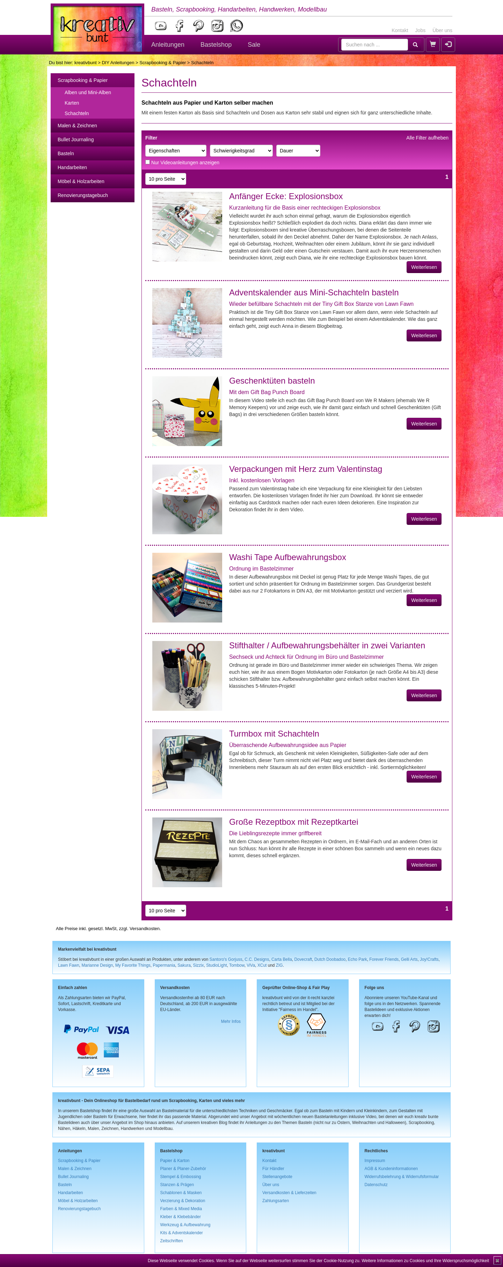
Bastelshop (216, 44)
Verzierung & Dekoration (182, 1200)
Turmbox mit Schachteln (274, 733)
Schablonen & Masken (181, 1192)
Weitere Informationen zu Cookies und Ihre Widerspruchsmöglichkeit (425, 1260)
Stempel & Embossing (180, 1176)
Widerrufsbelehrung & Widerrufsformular (402, 1176)
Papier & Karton (175, 1160)
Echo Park (357, 959)
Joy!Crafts (429, 959)
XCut (262, 965)
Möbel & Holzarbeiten (81, 181)
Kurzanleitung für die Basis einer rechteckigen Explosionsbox (304, 208)
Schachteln (77, 113)
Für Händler (273, 1168)
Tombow (237, 965)
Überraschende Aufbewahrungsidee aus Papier (287, 745)
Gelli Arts (409, 959)
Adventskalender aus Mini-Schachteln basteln (314, 292)
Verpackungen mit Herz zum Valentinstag (305, 469)
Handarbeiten (72, 167)
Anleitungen (167, 44)
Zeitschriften (171, 1240)
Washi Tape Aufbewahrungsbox (287, 557)
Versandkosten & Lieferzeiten (289, 1192)
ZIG (279, 965)
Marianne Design (97, 965)
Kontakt (400, 30)
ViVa (251, 965)
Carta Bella (281, 959)
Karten (72, 103)
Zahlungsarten (275, 1200)
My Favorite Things (133, 965)
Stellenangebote (277, 1176)
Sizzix (198, 965)
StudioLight (216, 965)
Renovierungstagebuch (83, 195)
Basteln (66, 153)
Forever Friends (384, 959)
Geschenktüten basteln (272, 380)
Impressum (375, 1160)
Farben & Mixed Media (181, 1208)
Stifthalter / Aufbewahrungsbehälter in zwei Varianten (327, 645)
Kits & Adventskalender (181, 1232)
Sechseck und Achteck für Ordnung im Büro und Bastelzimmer (306, 657)
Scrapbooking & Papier (162, 62)
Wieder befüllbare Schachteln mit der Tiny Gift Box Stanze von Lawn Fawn (321, 304)
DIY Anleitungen (118, 62)
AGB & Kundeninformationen (391, 1168)
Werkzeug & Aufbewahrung (185, 1224)
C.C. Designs (257, 959)
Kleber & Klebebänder (180, 1216)
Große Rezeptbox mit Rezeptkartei (293, 822)
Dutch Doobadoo (329, 959)
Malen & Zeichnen (77, 125)
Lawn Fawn (68, 965)
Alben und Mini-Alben (88, 92)
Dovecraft (303, 959)
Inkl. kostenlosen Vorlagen (261, 480)
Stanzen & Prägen (177, 1184)
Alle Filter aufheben (427, 138)
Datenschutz (376, 1184)
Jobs (420, 30)
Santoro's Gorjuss (226, 959)
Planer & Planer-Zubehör (183, 1168)
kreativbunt (85, 62)
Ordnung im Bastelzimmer (261, 569)
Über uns (442, 30)
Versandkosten (145, 928)
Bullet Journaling (76, 139)
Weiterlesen (424, 267)
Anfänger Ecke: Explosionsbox (286, 196)
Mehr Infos (231, 1021)
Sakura (184, 965)
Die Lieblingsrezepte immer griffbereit (275, 833)
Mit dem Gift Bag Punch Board (267, 392)
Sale (254, 44)
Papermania (164, 965)
